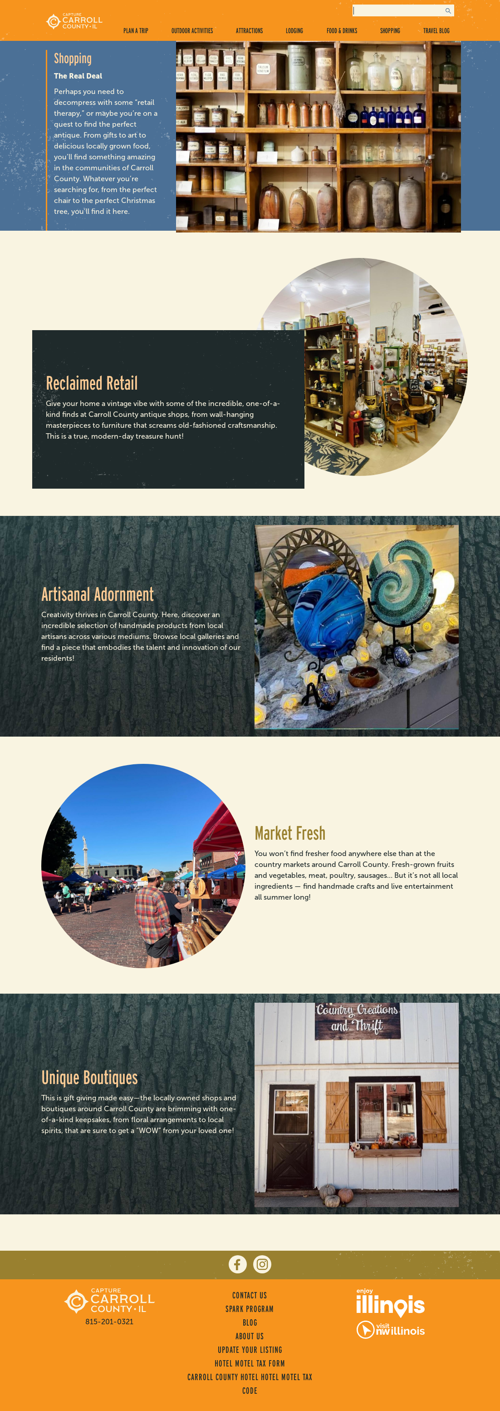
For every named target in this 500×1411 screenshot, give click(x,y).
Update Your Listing (250, 1350)
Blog (250, 1322)
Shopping (390, 31)
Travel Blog (436, 31)
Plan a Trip (135, 31)
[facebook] (238, 1264)
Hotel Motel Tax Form (250, 1363)
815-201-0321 (109, 1322)
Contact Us (249, 1295)
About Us (249, 1336)
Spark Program (249, 1309)
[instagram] (262, 1264)
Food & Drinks (342, 31)
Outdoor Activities (192, 31)
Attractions (249, 31)
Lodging (294, 31)
